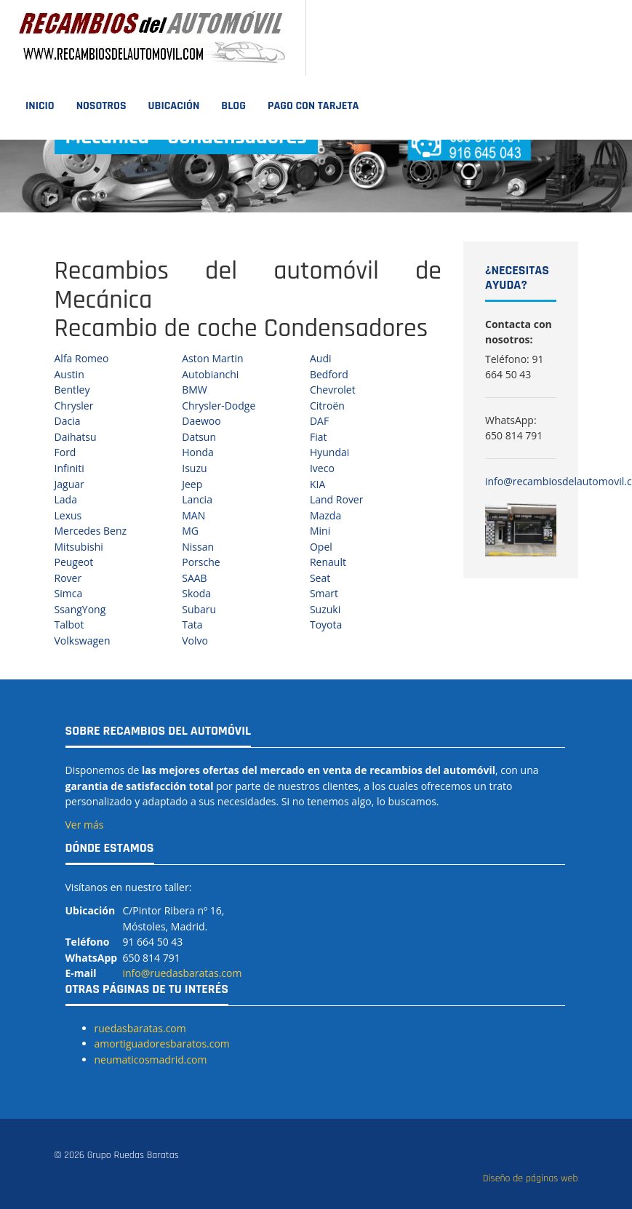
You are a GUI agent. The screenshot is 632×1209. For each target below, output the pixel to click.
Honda (198, 452)
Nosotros (101, 105)
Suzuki (325, 609)
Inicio (40, 105)
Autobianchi (210, 374)
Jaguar (69, 484)
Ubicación (174, 105)
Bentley (72, 389)
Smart (324, 593)
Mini (320, 531)
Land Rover (337, 499)
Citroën (327, 405)
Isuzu (194, 468)
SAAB (194, 578)
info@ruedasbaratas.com (181, 973)
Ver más (84, 824)
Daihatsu (76, 437)
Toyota (326, 624)
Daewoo (201, 421)
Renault (328, 562)
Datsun (199, 437)
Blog (233, 105)
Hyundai (329, 452)
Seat (320, 578)
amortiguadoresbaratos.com (162, 1043)
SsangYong (80, 609)
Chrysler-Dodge (218, 405)
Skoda (196, 593)
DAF (319, 421)
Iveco (322, 468)
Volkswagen (83, 640)
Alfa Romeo (82, 358)
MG (190, 531)
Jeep (192, 484)
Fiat (318, 437)
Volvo (195, 640)
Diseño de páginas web (530, 1178)
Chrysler (74, 405)
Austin (69, 374)
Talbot (69, 624)
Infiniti (69, 468)
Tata (192, 624)
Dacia (68, 421)
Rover (68, 578)
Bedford (329, 374)
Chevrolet (333, 389)
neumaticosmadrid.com (151, 1059)
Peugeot (74, 562)
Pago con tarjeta (313, 105)
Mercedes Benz (91, 531)
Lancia (197, 499)
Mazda (325, 515)
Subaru (199, 609)
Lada (66, 499)
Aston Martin (212, 358)
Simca (69, 593)
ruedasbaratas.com (140, 1028)
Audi (321, 358)
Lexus (68, 515)
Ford (65, 452)
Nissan (198, 547)
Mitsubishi (79, 547)
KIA (317, 484)
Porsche (201, 562)
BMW (194, 389)
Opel (321, 547)
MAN (193, 515)
